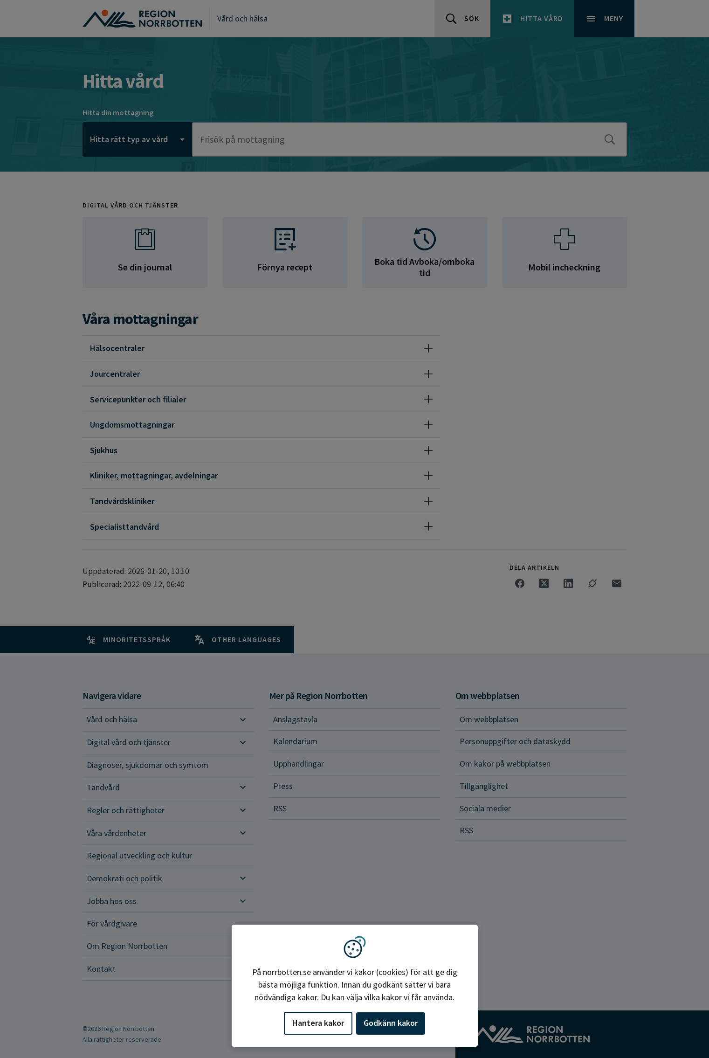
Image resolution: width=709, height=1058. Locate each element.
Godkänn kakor (391, 1022)
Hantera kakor (318, 1022)
